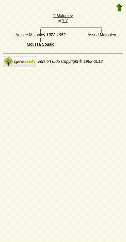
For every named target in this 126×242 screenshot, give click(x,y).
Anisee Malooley (30, 35)
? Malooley (63, 15)
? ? (65, 20)
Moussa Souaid (40, 44)
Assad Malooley (101, 35)
